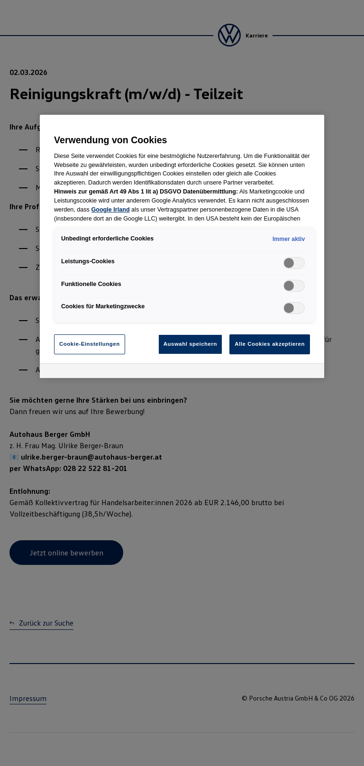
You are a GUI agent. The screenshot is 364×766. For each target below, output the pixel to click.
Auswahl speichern (190, 344)
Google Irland (110, 209)
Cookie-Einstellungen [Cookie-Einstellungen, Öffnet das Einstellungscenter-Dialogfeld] (89, 344)
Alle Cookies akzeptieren (270, 344)
